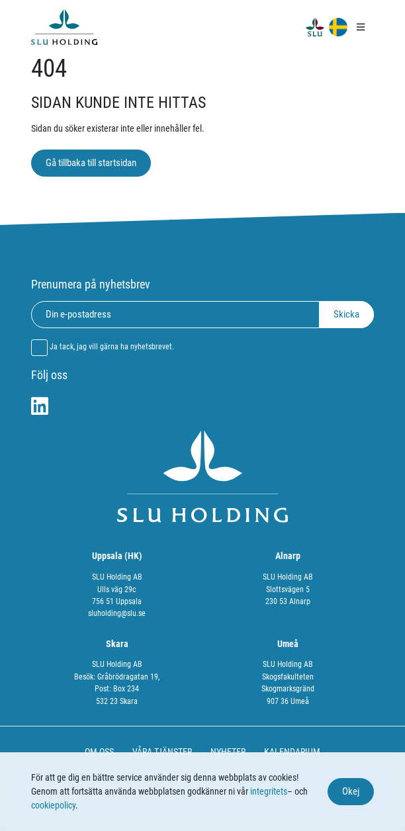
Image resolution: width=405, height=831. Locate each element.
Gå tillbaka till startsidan (91, 163)
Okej (350, 791)
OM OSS (99, 751)
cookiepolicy (53, 805)
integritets (268, 791)
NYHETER (228, 751)
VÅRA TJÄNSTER (162, 751)
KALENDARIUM (292, 751)
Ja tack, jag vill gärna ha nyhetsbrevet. (112, 346)
